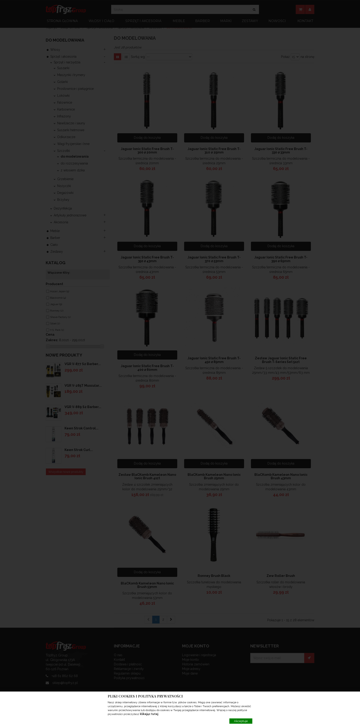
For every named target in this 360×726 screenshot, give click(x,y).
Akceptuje (241, 721)
